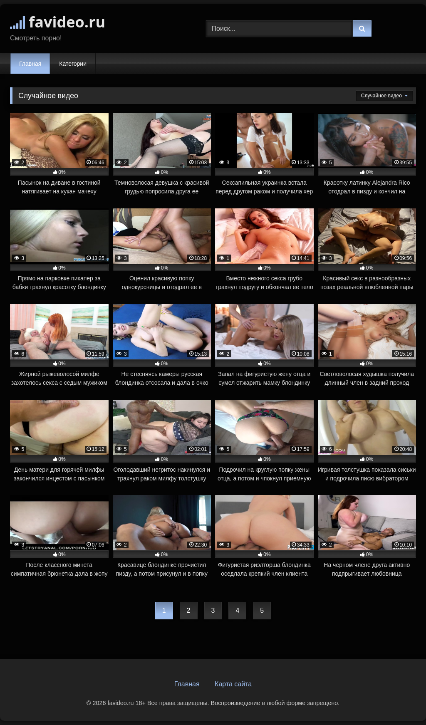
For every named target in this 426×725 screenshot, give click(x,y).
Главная (30, 63)
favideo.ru (57, 22)
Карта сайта (233, 684)
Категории (73, 63)
